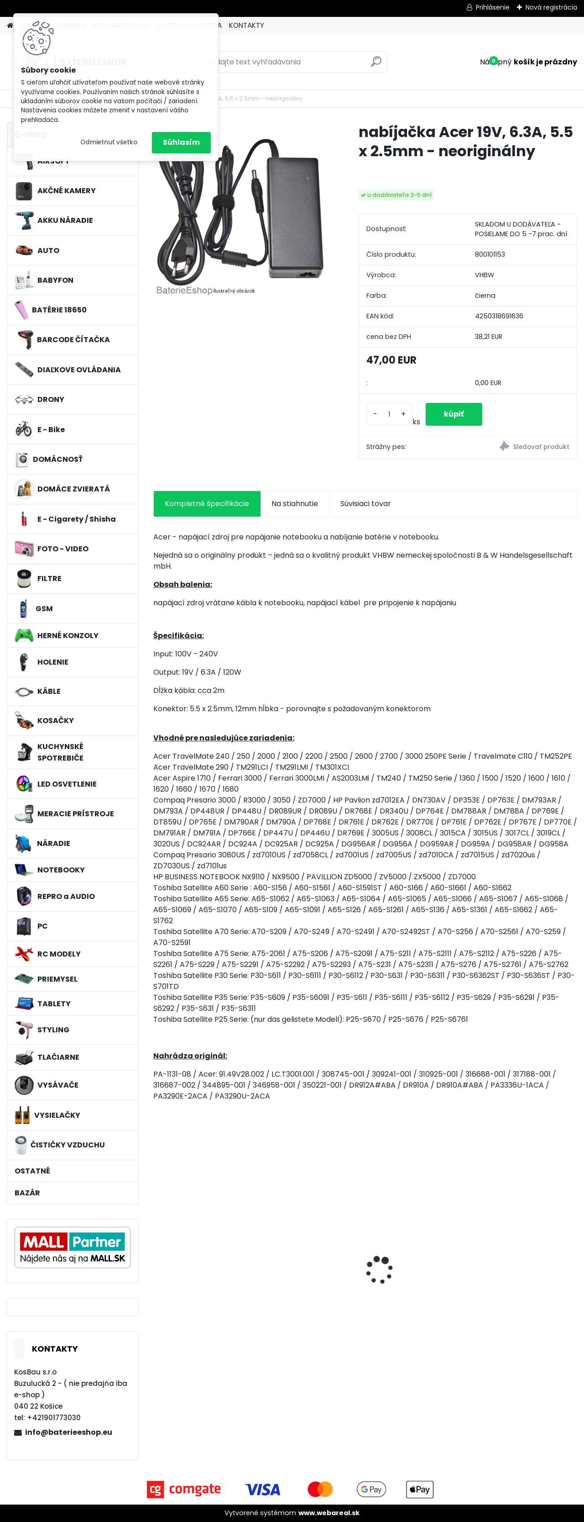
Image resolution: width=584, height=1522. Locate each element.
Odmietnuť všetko (108, 142)
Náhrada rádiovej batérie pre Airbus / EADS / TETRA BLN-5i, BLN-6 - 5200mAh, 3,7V (419, 1268)
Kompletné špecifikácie (207, 503)
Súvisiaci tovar (365, 503)
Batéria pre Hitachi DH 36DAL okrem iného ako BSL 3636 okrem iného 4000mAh (308, 1268)
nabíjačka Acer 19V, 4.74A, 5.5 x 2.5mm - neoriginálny (195, 1266)
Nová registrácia (551, 7)
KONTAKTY (246, 25)
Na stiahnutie (294, 503)
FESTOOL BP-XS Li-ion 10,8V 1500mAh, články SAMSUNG (521, 1270)
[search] (376, 65)
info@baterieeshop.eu (68, 1432)
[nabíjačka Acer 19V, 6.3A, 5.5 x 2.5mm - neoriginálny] (241, 210)
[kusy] (389, 415)
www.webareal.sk (329, 1512)
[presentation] (158, 1254)
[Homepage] (10, 26)
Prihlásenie (493, 7)
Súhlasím (181, 142)
